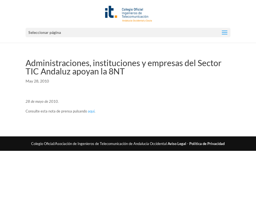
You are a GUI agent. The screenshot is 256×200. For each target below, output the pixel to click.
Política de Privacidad (207, 143)
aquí (91, 111)
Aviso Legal (177, 143)
